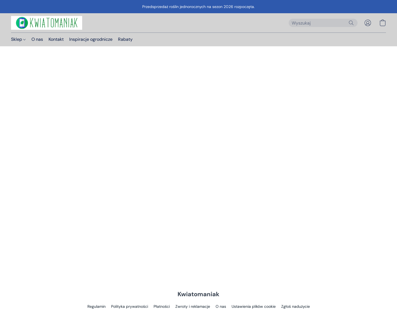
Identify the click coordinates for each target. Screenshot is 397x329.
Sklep (18, 39)
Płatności (162, 306)
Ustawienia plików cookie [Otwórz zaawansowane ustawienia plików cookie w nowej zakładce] (254, 306)
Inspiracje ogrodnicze (90, 39)
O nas (37, 39)
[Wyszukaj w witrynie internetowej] (351, 23)
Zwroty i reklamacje (192, 306)
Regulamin (96, 306)
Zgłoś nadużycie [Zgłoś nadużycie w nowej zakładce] (295, 306)
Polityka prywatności (129, 306)
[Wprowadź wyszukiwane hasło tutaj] (323, 23)
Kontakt (56, 39)
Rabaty (125, 39)
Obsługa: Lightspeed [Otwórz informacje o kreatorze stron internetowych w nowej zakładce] (198, 316)
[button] (46, 23)
